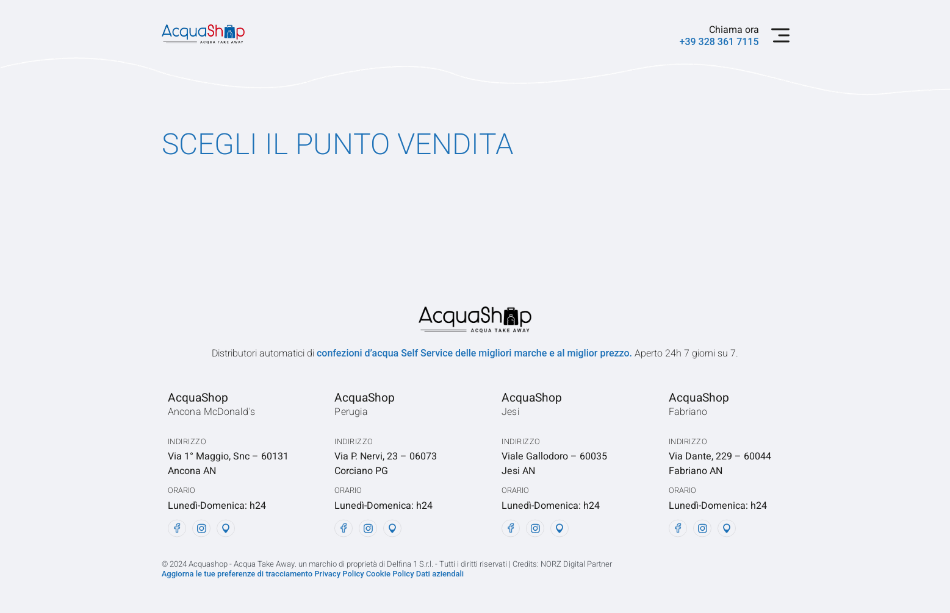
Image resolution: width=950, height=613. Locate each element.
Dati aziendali (440, 573)
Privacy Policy (339, 573)
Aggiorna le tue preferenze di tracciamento (238, 573)
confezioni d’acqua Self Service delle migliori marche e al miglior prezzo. (476, 353)
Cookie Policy (391, 573)
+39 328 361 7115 (719, 42)
